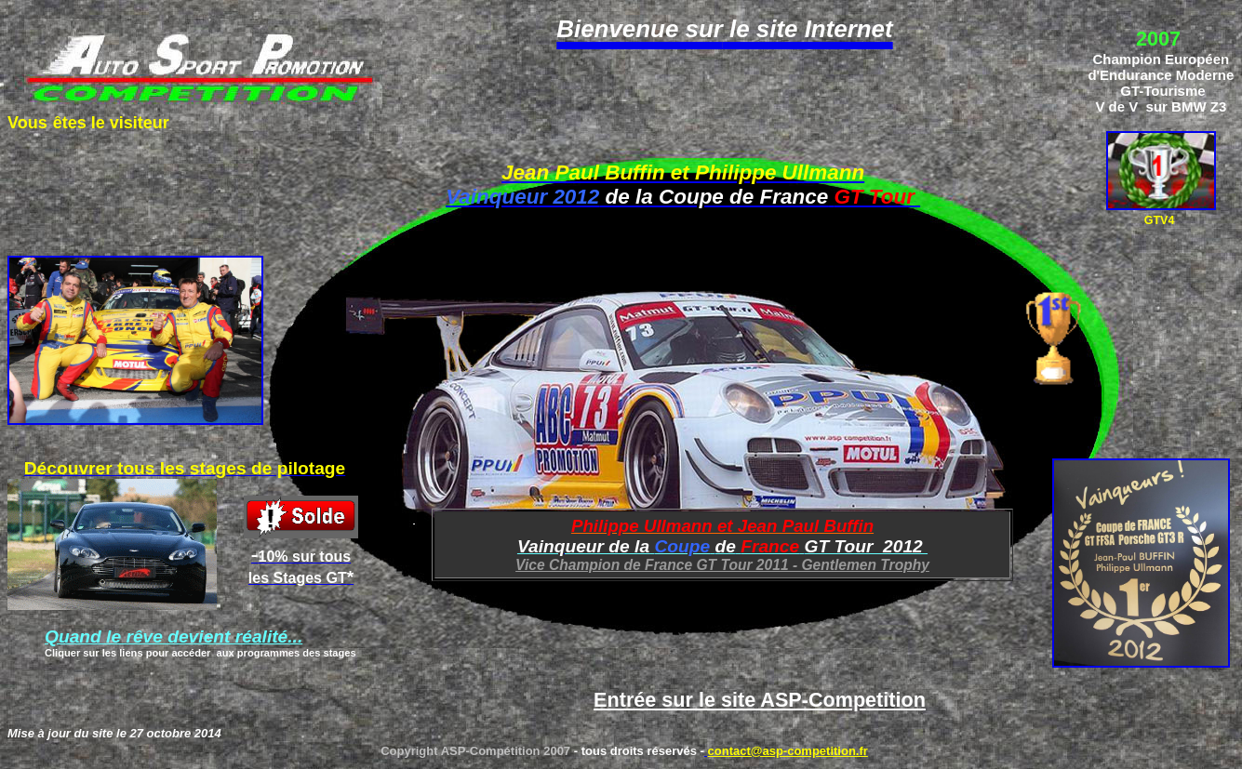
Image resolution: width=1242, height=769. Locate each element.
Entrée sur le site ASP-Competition (760, 699)
